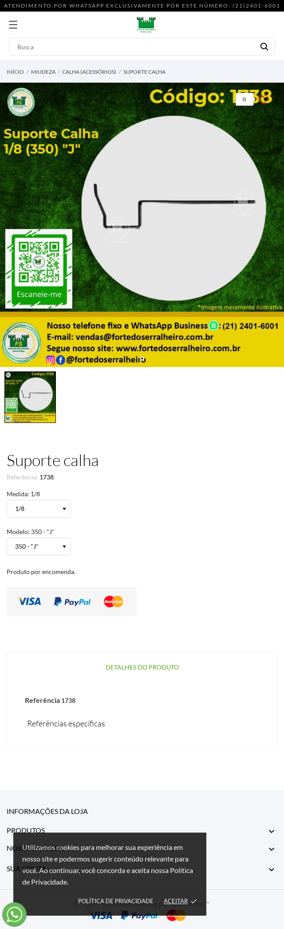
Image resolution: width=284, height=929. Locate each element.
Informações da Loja (47, 811)
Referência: (22, 477)
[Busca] (142, 47)
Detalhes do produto (142, 667)
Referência (42, 700)
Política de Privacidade (116, 901)
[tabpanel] (142, 225)
